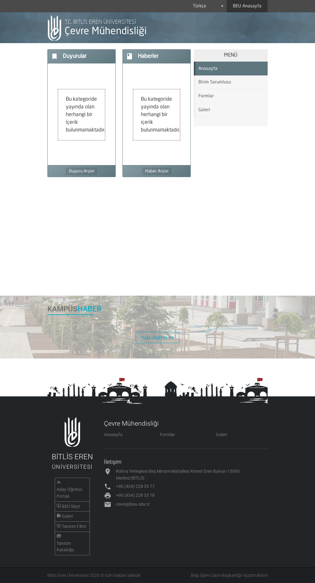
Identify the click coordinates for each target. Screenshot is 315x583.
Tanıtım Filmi (74, 526)
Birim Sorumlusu (214, 82)
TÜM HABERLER (157, 337)
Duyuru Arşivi (81, 171)
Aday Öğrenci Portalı (69, 493)
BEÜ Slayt (71, 506)
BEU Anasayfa (247, 6)
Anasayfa (207, 69)
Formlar (206, 96)
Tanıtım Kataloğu (65, 547)
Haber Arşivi (156, 171)
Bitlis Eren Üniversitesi (68, 575)
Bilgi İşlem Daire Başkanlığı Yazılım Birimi (229, 575)
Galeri (204, 110)
